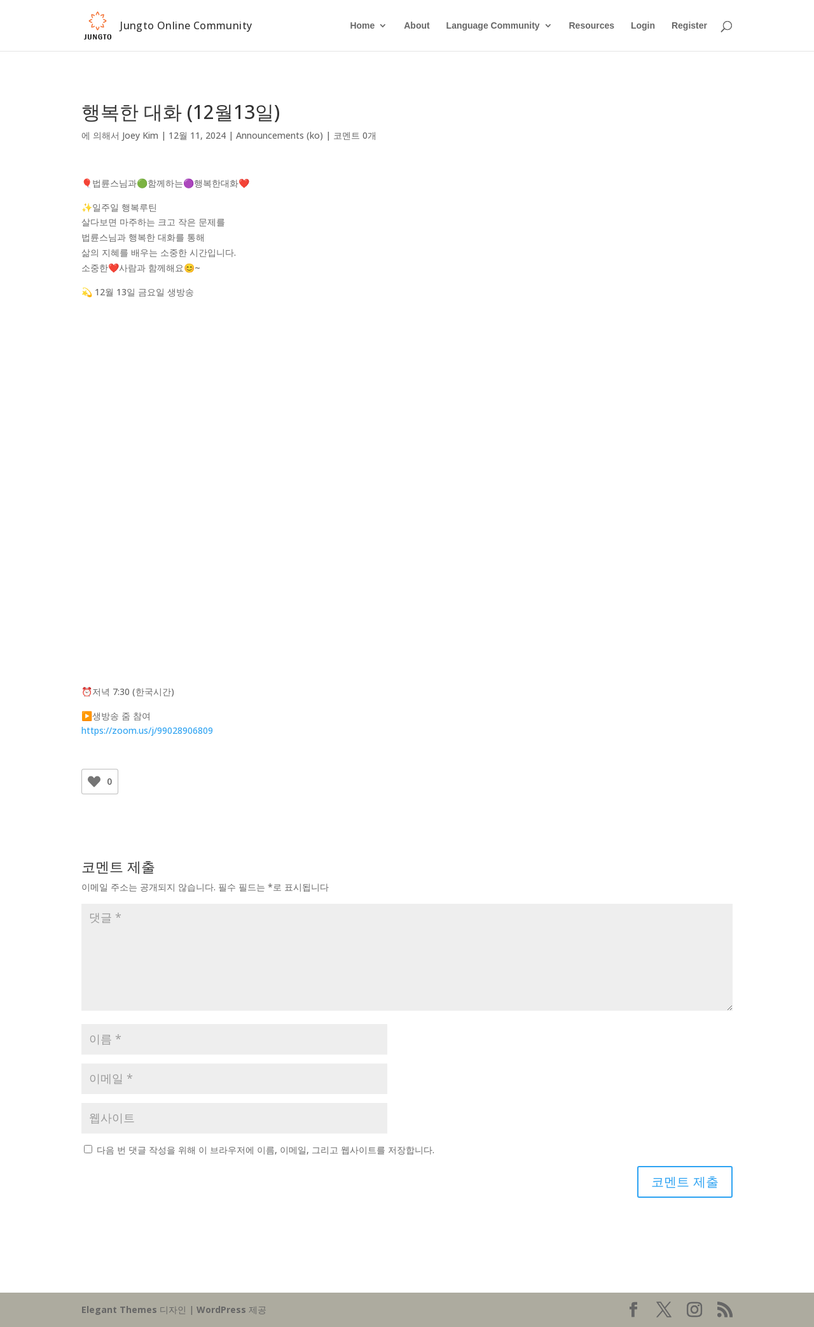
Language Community (493, 26)
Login (643, 26)
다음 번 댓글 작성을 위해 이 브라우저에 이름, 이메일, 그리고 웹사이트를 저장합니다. (265, 1150)
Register (689, 26)
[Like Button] (94, 781)
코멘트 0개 (354, 135)
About (416, 26)
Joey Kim (140, 135)
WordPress (221, 1309)
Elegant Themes (119, 1309)
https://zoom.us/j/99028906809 (147, 730)
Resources (591, 26)
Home (362, 26)
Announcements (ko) (279, 135)
